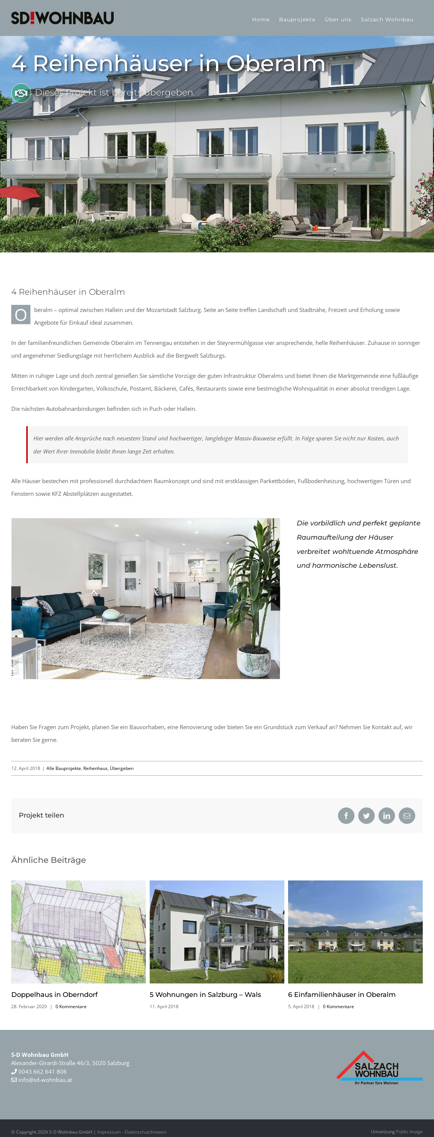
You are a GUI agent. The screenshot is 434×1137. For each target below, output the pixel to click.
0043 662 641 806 (42, 1071)
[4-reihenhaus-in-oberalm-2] (146, 598)
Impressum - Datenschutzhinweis (132, 1132)
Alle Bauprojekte (64, 768)
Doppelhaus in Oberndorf (54, 995)
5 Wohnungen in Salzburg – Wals (205, 995)
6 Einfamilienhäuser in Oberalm (342, 995)
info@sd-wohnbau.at (41, 1079)
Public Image (409, 1131)
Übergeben (122, 768)
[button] (16, 598)
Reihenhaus (95, 768)
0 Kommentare (71, 1006)
